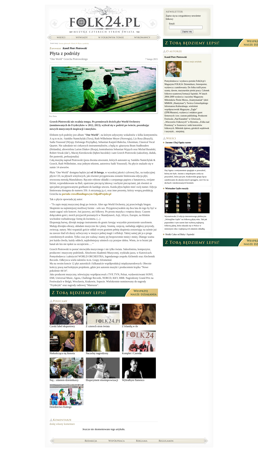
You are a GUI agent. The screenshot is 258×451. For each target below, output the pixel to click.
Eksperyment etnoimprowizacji (103, 369)
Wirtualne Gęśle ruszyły (177, 188)
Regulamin (166, 440)
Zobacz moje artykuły (193, 62)
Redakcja (91, 440)
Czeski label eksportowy (66, 316)
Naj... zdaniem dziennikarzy (66, 369)
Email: (172, 23)
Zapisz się (187, 31)
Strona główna (104, 20)
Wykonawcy (142, 37)
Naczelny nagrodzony (103, 343)
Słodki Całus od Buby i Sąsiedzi (179, 234)
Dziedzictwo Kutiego (66, 396)
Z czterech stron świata (103, 316)
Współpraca (116, 440)
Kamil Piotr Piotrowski (75, 48)
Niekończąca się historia (66, 343)
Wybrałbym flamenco (139, 369)
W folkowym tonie (111, 37)
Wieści (60, 37)
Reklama (141, 440)
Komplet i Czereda (139, 343)
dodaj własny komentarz (62, 424)
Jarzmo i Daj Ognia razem (178, 142)
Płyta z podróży (83, 43)
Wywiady (81, 37)
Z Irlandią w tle (139, 316)
